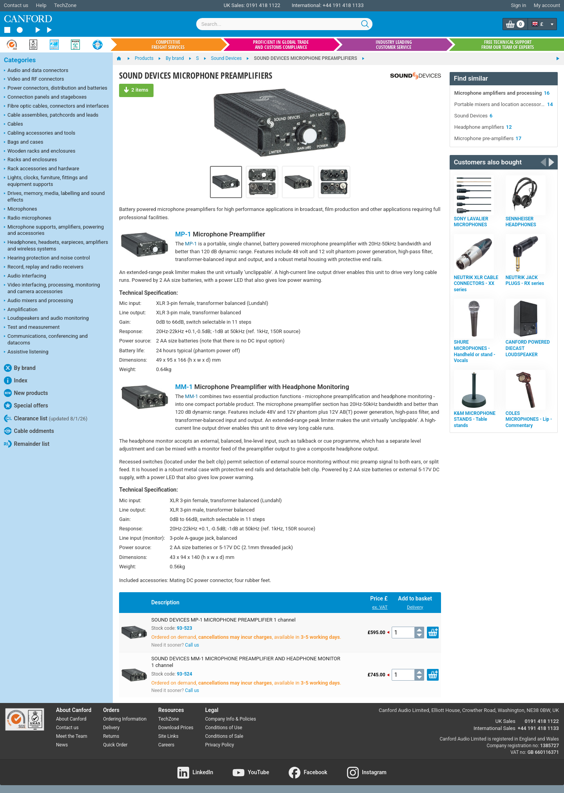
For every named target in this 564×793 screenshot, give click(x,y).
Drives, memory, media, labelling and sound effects (54, 196)
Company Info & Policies (230, 719)
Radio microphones (27, 218)
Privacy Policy (219, 745)
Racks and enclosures (30, 160)
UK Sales (505, 721)
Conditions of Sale (224, 736)
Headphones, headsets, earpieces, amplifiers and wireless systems (56, 245)
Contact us (16, 5)
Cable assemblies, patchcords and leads (51, 115)
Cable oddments (29, 431)
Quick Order (115, 745)
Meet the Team (71, 736)
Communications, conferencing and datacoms (46, 339)
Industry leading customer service (394, 44)
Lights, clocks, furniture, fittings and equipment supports (45, 181)
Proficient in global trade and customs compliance (281, 44)
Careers (166, 745)
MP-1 (183, 234)
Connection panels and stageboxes (45, 97)
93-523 (184, 628)
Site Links (168, 736)
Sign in (518, 5)
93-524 (184, 674)
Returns (111, 736)
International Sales (494, 728)
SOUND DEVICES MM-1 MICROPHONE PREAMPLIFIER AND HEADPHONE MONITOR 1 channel (245, 662)
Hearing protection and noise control (47, 258)
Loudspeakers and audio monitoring (46, 318)
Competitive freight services (168, 44)
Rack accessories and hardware (41, 169)
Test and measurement (32, 327)
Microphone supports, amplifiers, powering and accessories (54, 230)
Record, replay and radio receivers (43, 267)
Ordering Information (124, 719)
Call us (192, 645)
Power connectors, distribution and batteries (55, 88)
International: (307, 5)
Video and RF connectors (34, 79)
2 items (136, 90)
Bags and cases (23, 142)
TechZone (65, 5)
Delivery (415, 607)
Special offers (26, 405)
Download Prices (175, 727)
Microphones (20, 209)
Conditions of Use (223, 727)
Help (41, 5)
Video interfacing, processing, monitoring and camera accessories (52, 288)
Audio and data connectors (36, 70)
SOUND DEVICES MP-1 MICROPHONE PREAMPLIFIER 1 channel (223, 620)
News (62, 745)
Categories (20, 60)
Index (15, 380)
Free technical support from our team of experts (507, 44)
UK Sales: (234, 5)
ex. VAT (379, 607)
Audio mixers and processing (38, 301)
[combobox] (284, 24)
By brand (20, 368)
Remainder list (26, 444)
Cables (13, 124)
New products (26, 393)
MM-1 (184, 387)
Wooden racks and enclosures (39, 151)
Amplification (21, 310)
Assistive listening (26, 352)
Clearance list (45, 418)
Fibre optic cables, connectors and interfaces (56, 106)
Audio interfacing (25, 276)
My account (547, 5)
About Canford (71, 719)
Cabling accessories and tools (39, 133)
